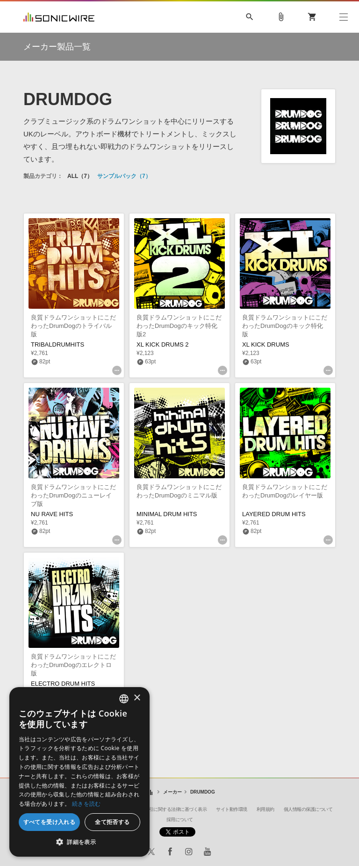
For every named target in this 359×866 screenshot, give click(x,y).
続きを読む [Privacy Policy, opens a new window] (86, 804)
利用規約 (265, 809)
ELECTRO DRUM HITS (63, 683)
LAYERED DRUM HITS (274, 514)
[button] (79, 842)
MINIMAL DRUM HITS (166, 514)
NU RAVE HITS (52, 514)
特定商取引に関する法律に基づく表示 (169, 809)
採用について (179, 819)
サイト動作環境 (231, 809)
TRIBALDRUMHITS (57, 344)
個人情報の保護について (308, 809)
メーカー (172, 792)
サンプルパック (124, 176)
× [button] (136, 698)
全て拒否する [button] (112, 822)
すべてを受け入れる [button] (49, 822)
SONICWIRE (58, 17)
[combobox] (124, 698)
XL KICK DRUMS (265, 344)
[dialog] (79, 772)
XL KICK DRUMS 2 (162, 344)
